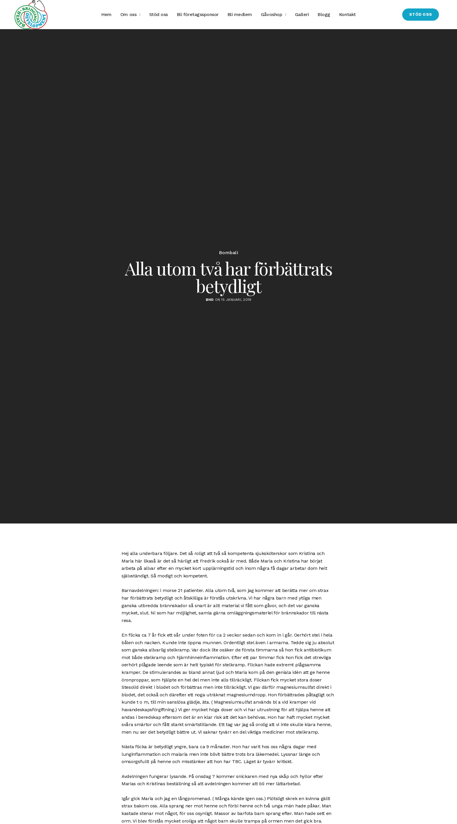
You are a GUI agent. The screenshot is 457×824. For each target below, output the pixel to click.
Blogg (323, 14)
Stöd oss (158, 14)
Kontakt (347, 14)
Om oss (128, 14)
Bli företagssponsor (198, 14)
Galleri (302, 14)
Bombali (228, 252)
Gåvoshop (271, 14)
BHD (210, 300)
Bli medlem (239, 14)
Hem (106, 14)
